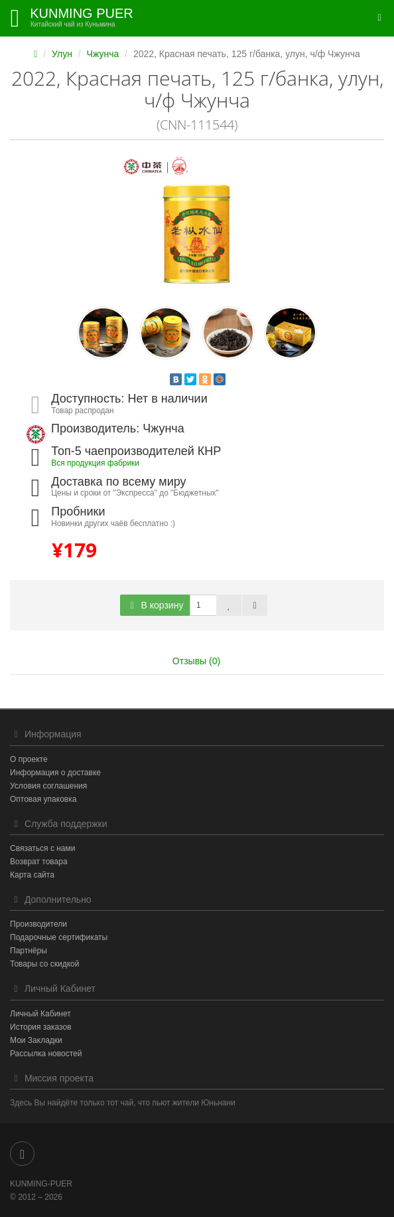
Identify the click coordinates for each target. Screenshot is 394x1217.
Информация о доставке (55, 772)
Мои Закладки (36, 1040)
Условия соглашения (48, 786)
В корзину (155, 605)
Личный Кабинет (40, 1013)
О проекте (29, 759)
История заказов (41, 1027)
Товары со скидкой (44, 964)
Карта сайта (32, 875)
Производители (38, 924)
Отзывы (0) (196, 661)
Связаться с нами (42, 848)
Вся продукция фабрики (95, 463)
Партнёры (28, 950)
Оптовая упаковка (43, 799)
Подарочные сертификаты (58, 937)
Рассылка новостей (46, 1053)
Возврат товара (39, 861)
